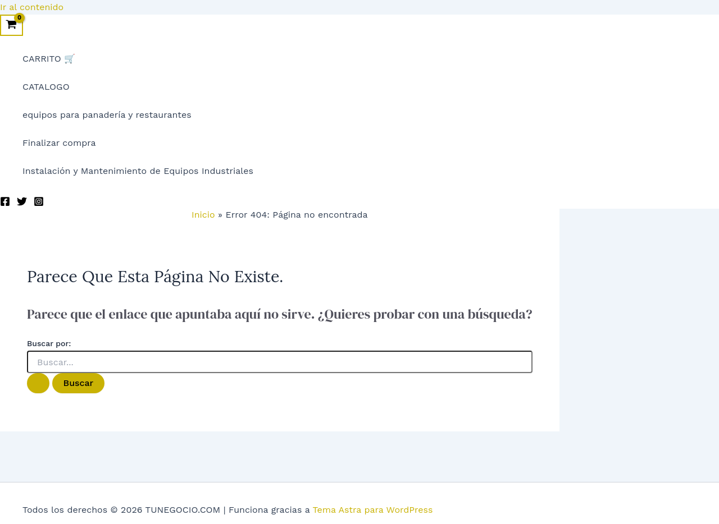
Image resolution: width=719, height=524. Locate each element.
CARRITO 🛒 (48, 58)
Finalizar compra (59, 142)
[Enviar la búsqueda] (38, 383)
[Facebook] (5, 203)
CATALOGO (46, 86)
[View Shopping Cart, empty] (11, 25)
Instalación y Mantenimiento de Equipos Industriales (137, 171)
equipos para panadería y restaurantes (107, 114)
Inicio (203, 214)
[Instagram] (39, 203)
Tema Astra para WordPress (373, 509)
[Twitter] (22, 203)
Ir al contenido (31, 7)
